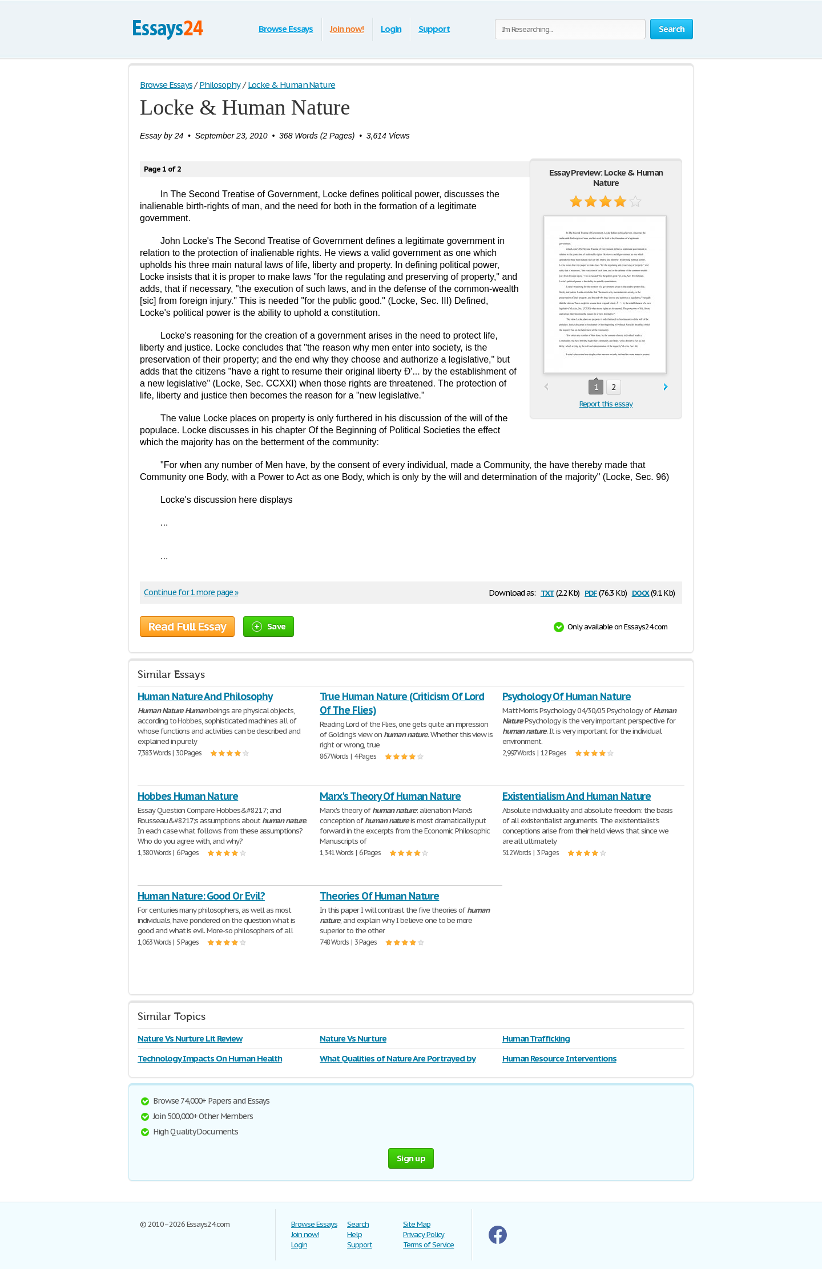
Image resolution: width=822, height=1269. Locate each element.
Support (434, 28)
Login (391, 28)
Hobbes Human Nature (188, 796)
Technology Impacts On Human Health (210, 1058)
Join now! (347, 28)
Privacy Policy (423, 1234)
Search (358, 1224)
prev (546, 387)
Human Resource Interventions (559, 1058)
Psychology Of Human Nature (566, 696)
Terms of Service (428, 1245)
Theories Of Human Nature (379, 895)
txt (547, 592)
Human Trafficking (536, 1038)
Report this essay (605, 404)
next (665, 387)
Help (354, 1234)
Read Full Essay (187, 626)
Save (268, 626)
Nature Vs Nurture (353, 1038)
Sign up (411, 1158)
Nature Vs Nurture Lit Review (190, 1038)
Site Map (416, 1224)
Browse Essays (286, 28)
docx (641, 592)
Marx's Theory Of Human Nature (390, 796)
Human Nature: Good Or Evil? (201, 895)
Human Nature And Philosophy (205, 696)
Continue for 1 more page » (191, 592)
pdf (591, 592)
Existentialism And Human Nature (576, 796)
